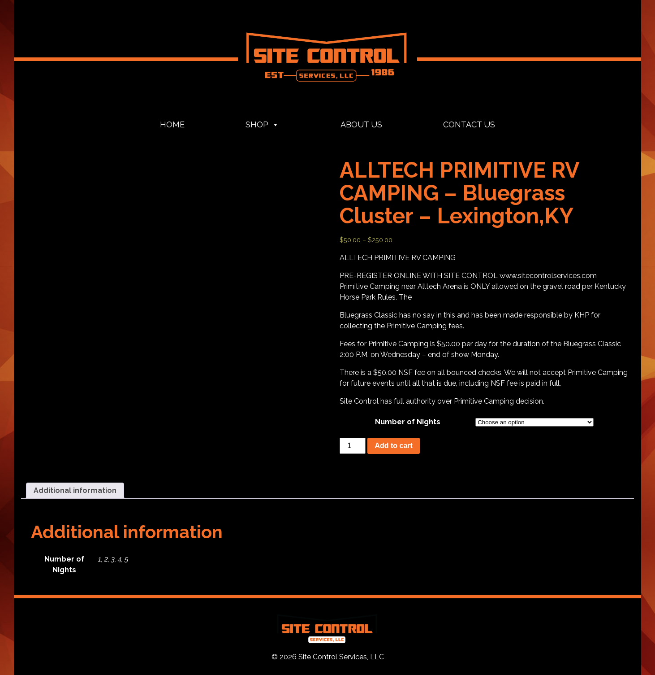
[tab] (75, 491)
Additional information (75, 490)
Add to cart (393, 445)
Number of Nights (407, 422)
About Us (361, 124)
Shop (262, 125)
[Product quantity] (353, 446)
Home (172, 124)
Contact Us (469, 124)
